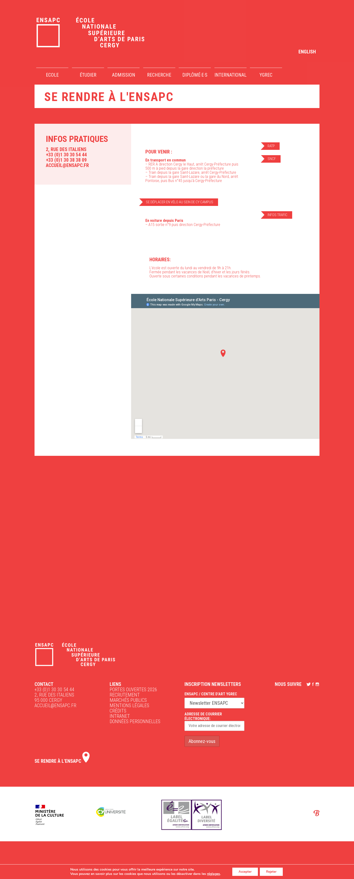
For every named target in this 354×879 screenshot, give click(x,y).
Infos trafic (277, 215)
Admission (123, 75)
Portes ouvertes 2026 (133, 689)
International (230, 75)
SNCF (272, 159)
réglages (211, 874)
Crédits (118, 711)
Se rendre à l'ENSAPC (62, 761)
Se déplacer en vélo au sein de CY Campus (179, 202)
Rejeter (272, 871)
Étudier (88, 75)
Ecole (52, 75)
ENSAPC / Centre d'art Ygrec (210, 694)
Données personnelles (135, 721)
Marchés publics (128, 700)
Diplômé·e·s (194, 75)
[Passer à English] (307, 51)
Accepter (244, 871)
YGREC (266, 75)
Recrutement (125, 695)
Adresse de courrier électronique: (214, 721)
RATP (271, 146)
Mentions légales (129, 705)
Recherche (159, 75)
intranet (120, 716)
